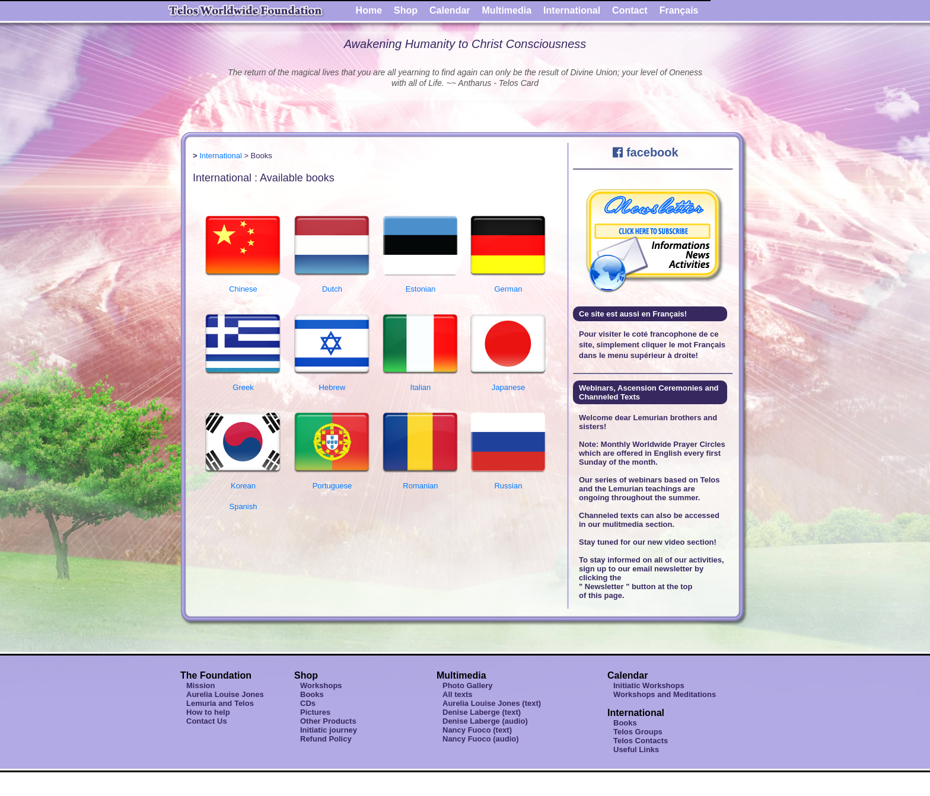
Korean (243, 481)
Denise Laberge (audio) (485, 721)
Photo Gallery (467, 685)
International (571, 10)
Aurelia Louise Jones (225, 694)
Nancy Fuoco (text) (477, 729)
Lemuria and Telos (220, 703)
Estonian (420, 284)
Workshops (321, 685)
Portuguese (332, 481)
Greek (243, 383)
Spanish (243, 506)
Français (679, 10)
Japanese (508, 383)
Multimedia (507, 10)
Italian (420, 383)
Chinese (243, 284)
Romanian (420, 481)
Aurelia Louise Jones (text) (491, 703)
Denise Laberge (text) (481, 712)
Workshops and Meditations (664, 694)
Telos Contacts (640, 740)
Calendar (449, 10)
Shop (406, 10)
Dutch (332, 284)
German (508, 284)
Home (369, 10)
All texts (457, 694)
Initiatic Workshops (648, 685)
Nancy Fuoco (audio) (480, 738)
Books (312, 694)
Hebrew (332, 383)
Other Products (328, 721)
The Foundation (215, 675)
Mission (200, 685)
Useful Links (636, 749)
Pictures (315, 712)
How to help (208, 712)
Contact (630, 10)
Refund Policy (326, 738)
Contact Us (206, 721)
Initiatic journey (328, 729)
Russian (508, 481)
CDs (308, 703)
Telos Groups (638, 731)
